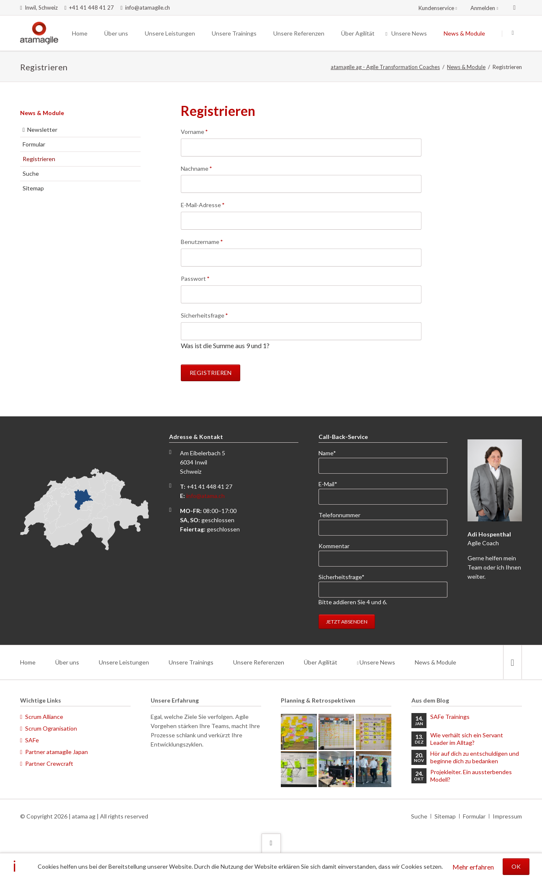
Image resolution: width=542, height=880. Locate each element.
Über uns (67, 662)
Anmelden (482, 8)
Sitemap (33, 188)
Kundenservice (436, 8)
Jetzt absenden (346, 621)
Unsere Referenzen (258, 662)
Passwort (195, 278)
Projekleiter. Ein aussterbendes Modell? (471, 775)
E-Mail (332, 483)
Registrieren (210, 372)
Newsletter (42, 129)
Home (28, 662)
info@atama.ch (205, 495)
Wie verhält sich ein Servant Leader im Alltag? (466, 738)
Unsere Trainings (191, 662)
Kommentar (334, 545)
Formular (34, 144)
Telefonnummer (339, 514)
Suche (31, 173)
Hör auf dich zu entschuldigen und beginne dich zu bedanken (474, 757)
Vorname (194, 131)
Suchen (512, 33)
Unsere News (377, 662)
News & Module (466, 67)
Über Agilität (320, 662)
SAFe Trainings (450, 716)
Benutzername (202, 241)
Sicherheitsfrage (204, 315)
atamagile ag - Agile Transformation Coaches (385, 67)
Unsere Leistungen (124, 662)
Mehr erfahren (473, 867)
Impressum (507, 816)
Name (332, 453)
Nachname (196, 168)
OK (516, 866)
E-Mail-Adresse (203, 204)
